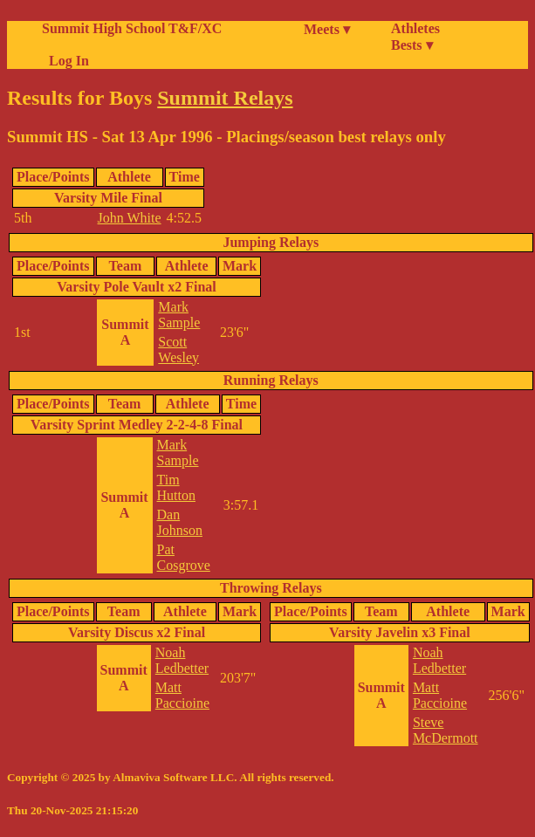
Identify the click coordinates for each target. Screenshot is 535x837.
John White (129, 217)
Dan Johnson (179, 522)
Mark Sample (179, 314)
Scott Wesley (178, 349)
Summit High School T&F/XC (132, 28)
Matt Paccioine (182, 695)
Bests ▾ (412, 45)
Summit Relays (224, 97)
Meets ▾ (327, 29)
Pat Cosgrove (183, 557)
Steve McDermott (445, 730)
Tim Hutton (176, 487)
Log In (65, 60)
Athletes (415, 28)
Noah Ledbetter (182, 660)
